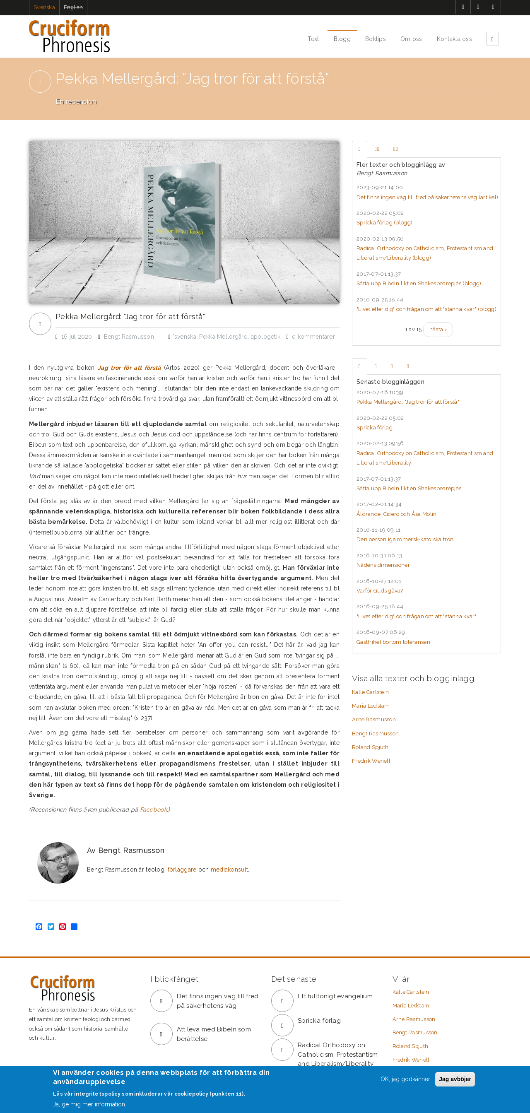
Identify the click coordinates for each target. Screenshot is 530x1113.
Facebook (153, 809)
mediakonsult (229, 869)
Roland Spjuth (370, 747)
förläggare (182, 869)
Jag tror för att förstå (129, 367)
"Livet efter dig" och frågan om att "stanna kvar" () (426, 309)
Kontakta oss (454, 39)
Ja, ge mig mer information (89, 1104)
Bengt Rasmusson (375, 733)
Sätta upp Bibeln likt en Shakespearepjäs (409, 488)
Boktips (375, 39)
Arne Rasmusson (374, 719)
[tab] (359, 149)
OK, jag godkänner (405, 1079)
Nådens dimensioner (383, 565)
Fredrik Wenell (371, 761)
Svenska (44, 7)
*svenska (184, 336)
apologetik (266, 336)
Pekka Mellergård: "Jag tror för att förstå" (130, 317)
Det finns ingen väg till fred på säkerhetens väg (218, 1001)
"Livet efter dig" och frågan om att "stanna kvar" (417, 616)
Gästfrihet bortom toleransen (393, 642)
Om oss (411, 39)
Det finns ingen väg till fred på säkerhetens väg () (427, 197)
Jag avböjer (455, 1079)
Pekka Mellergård (223, 336)
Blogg (342, 39)
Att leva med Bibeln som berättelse (214, 1034)
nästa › (438, 329)
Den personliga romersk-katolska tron (405, 539)
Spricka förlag (375, 427)
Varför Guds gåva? (380, 591)
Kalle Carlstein (370, 692)
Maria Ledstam (371, 706)
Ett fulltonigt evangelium (335, 996)
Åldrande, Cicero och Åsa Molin (396, 514)
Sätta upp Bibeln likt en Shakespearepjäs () (419, 283)
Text (313, 39)
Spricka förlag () (384, 222)
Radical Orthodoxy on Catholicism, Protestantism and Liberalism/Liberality (338, 1054)
